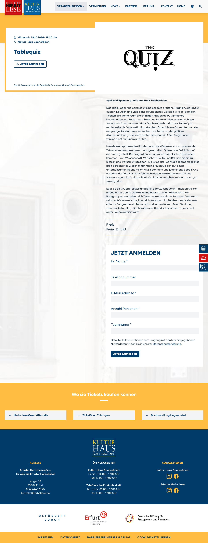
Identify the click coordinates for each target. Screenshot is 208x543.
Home (181, 6)
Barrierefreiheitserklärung (108, 537)
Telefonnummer (123, 277)
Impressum (45, 537)
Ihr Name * (119, 261)
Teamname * (121, 325)
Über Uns (149, 6)
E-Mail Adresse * (123, 293)
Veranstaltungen (71, 6)
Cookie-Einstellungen (154, 537)
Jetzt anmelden (30, 64)
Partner (131, 6)
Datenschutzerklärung (167, 344)
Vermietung (97, 6)
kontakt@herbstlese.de (35, 493)
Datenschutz (70, 537)
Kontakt (167, 6)
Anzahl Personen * (125, 309)
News (115, 6)
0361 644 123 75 (35, 489)
